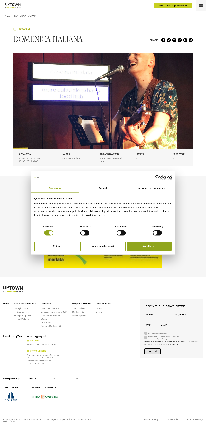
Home (6, 303)
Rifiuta (57, 246)
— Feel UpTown (21, 319)
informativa (161, 333)
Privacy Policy (151, 419)
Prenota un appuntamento (173, 5)
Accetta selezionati (103, 246)
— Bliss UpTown (21, 312)
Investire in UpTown (12, 336)
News (7, 15)
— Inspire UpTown (22, 315)
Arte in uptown (79, 315)
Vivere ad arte (79, 308)
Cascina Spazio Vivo (51, 315)
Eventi (99, 312)
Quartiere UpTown (50, 308)
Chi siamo (32, 378)
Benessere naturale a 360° (54, 312)
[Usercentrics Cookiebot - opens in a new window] (158, 177)
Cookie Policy (173, 419)
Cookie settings (195, 419)
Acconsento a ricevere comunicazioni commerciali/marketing (163, 337)
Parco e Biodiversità (51, 326)
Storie (44, 319)
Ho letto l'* (157, 333)
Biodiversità (78, 312)
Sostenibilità (47, 322)
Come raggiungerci (36, 336)
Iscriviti (152, 351)
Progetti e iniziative (81, 303)
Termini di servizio (161, 344)
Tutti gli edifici (21, 308)
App (78, 378)
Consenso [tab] (55, 188)
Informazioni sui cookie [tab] (151, 188)
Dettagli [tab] (103, 188)
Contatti (56, 378)
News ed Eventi (103, 303)
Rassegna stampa (11, 378)
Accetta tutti (149, 246)
